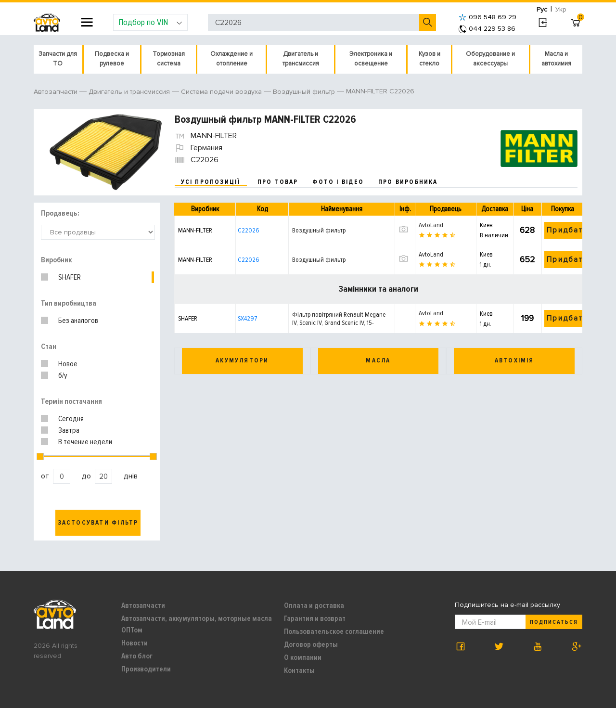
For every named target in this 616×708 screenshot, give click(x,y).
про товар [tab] (277, 182)
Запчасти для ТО (57, 58)
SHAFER (69, 277)
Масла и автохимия (556, 58)
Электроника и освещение (370, 58)
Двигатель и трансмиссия (300, 58)
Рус (542, 9)
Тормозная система (169, 58)
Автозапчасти (143, 605)
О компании (302, 657)
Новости (134, 643)
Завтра (68, 430)
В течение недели (85, 442)
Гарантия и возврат (315, 618)
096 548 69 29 (487, 17)
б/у (62, 375)
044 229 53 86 (487, 29)
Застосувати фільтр (98, 523)
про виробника (408, 182)
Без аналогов (78, 320)
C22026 (248, 230)
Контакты (299, 670)
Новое (67, 364)
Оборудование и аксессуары (490, 58)
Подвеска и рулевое (112, 58)
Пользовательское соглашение (334, 631)
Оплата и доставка (314, 605)
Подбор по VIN (150, 22)
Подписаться (554, 622)
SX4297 (247, 318)
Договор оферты (311, 644)
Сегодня (71, 419)
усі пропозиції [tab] (211, 182)
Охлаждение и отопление (231, 58)
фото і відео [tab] (338, 182)
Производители (146, 669)
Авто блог (137, 656)
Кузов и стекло (429, 58)
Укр (560, 9)
